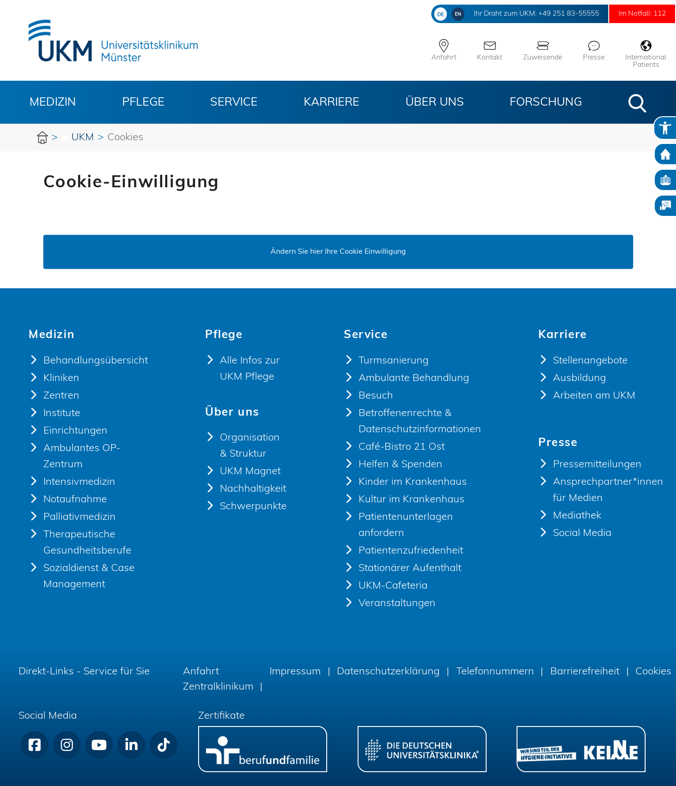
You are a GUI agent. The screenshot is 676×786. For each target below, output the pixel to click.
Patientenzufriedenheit (411, 551)
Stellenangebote (590, 361)
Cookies (653, 672)
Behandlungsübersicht (95, 361)
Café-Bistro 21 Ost (402, 447)
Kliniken (61, 378)
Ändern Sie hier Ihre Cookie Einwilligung (338, 252)
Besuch (376, 396)
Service (234, 102)
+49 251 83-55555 (552, 13)
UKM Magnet (250, 471)
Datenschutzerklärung (388, 672)
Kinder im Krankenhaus (413, 482)
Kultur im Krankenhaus (411, 499)
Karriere (331, 102)
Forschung (546, 102)
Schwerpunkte (253, 506)
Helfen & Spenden (400, 464)
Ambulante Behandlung (414, 378)
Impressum (295, 672)
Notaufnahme (75, 499)
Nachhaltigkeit (253, 489)
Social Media (582, 533)
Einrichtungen (75, 431)
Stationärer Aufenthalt (410, 568)
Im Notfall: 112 (637, 13)
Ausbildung (579, 378)
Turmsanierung (394, 361)
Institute (61, 413)
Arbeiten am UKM (594, 396)
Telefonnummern (495, 672)
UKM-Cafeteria (393, 586)
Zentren (61, 396)
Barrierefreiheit (584, 672)
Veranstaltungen (397, 603)
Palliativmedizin (79, 517)
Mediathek (577, 516)
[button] (637, 103)
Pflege (143, 102)
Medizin (52, 102)
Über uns (435, 102)
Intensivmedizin (79, 482)
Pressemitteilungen (597, 464)
